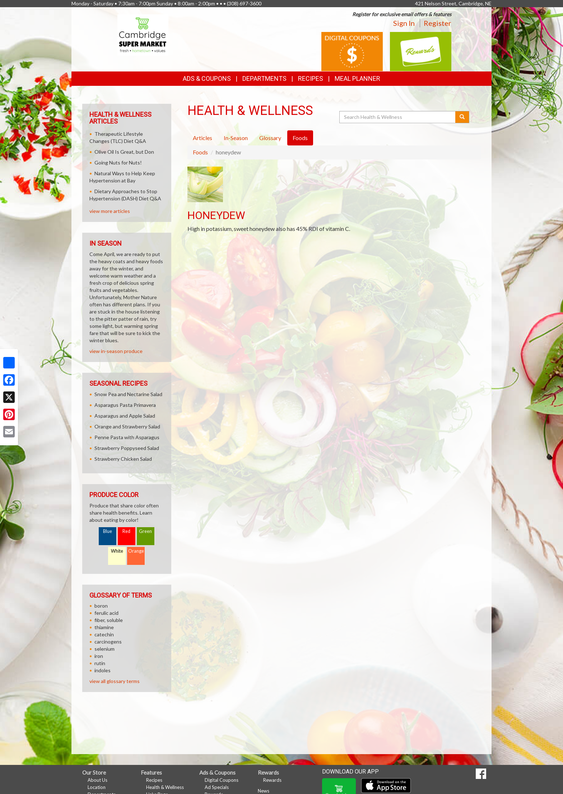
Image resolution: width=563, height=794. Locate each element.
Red (126, 531)
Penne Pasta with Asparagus (126, 437)
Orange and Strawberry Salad (127, 426)
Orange (136, 551)
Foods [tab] (300, 137)
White (117, 551)
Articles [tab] (202, 137)
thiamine (104, 627)
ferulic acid (106, 613)
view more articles (109, 211)
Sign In (404, 23)
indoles (102, 670)
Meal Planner (357, 78)
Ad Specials (217, 787)
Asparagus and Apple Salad (124, 416)
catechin (104, 634)
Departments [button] (264, 78)
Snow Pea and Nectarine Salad (128, 394)
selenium (104, 649)
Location (97, 787)
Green (145, 531)
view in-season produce (116, 351)
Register (437, 23)
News (263, 791)
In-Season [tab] (236, 137)
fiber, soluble (108, 620)
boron (101, 606)
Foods (200, 152)
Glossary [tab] (270, 137)
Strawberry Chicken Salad (123, 459)
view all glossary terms (114, 681)
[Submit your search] (462, 117)
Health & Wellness (165, 787)
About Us (97, 780)
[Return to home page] (143, 34)
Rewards (272, 780)
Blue (107, 531)
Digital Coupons (221, 780)
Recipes (310, 78)
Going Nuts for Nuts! (118, 162)
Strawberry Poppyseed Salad (126, 448)
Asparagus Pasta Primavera (125, 405)
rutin (99, 663)
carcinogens (108, 642)
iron (98, 656)
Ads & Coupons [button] (207, 78)
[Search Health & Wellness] (397, 117)
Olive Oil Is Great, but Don (124, 152)
